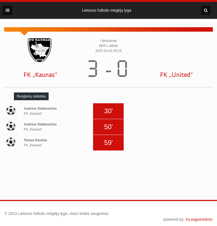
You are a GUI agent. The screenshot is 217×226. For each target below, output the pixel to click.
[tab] (31, 96)
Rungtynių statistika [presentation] (31, 96)
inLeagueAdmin (199, 219)
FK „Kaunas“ (40, 75)
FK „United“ (176, 75)
